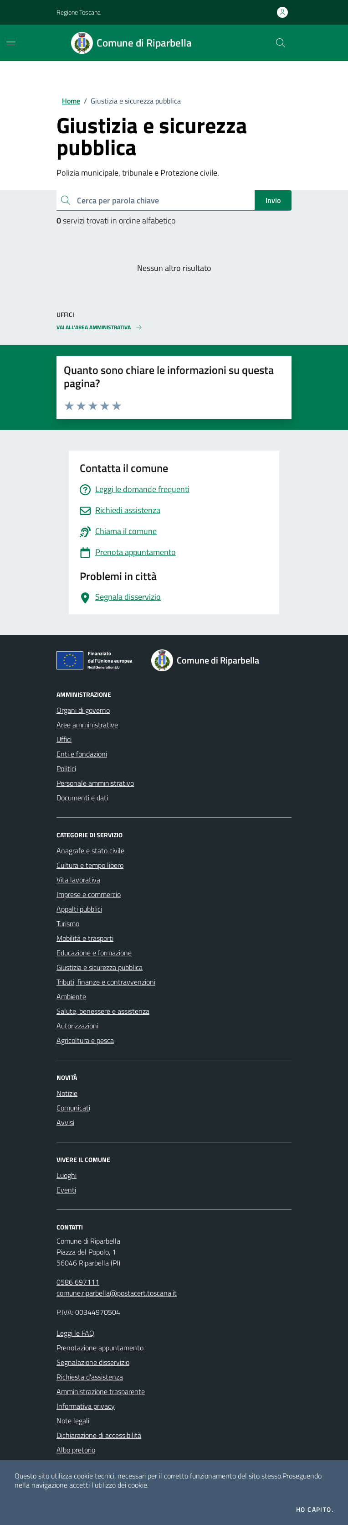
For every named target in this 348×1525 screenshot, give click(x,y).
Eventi (66, 1189)
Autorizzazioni (77, 1025)
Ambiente (71, 996)
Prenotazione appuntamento (99, 1347)
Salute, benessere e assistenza (102, 1011)
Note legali (72, 1420)
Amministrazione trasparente (100, 1391)
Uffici (64, 739)
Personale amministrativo (95, 783)
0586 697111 (77, 1281)
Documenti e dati (82, 797)
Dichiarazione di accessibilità (98, 1435)
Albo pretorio (75, 1449)
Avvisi (65, 1122)
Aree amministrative (87, 724)
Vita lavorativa (78, 879)
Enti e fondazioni (81, 753)
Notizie (66, 1093)
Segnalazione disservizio (92, 1362)
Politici (66, 768)
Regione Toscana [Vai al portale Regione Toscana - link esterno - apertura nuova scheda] (78, 12)
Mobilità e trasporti (84, 938)
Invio (273, 200)
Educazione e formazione (94, 952)
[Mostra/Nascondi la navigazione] (10, 41)
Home (71, 100)
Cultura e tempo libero (89, 865)
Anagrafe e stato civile (90, 850)
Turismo (67, 923)
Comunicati (73, 1107)
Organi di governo (83, 710)
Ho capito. (314, 1509)
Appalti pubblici (79, 908)
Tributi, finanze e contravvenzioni (105, 981)
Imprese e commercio (88, 894)
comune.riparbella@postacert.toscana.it (116, 1292)
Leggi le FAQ (75, 1333)
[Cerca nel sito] (281, 43)
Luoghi (66, 1175)
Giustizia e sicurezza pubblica (99, 967)
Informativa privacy (85, 1406)
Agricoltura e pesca (85, 1040)
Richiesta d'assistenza (89, 1376)
